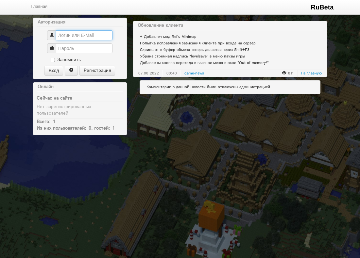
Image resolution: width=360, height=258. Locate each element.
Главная (39, 6)
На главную (311, 73)
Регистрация (97, 70)
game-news (194, 73)
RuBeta (322, 7)
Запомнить (66, 59)
